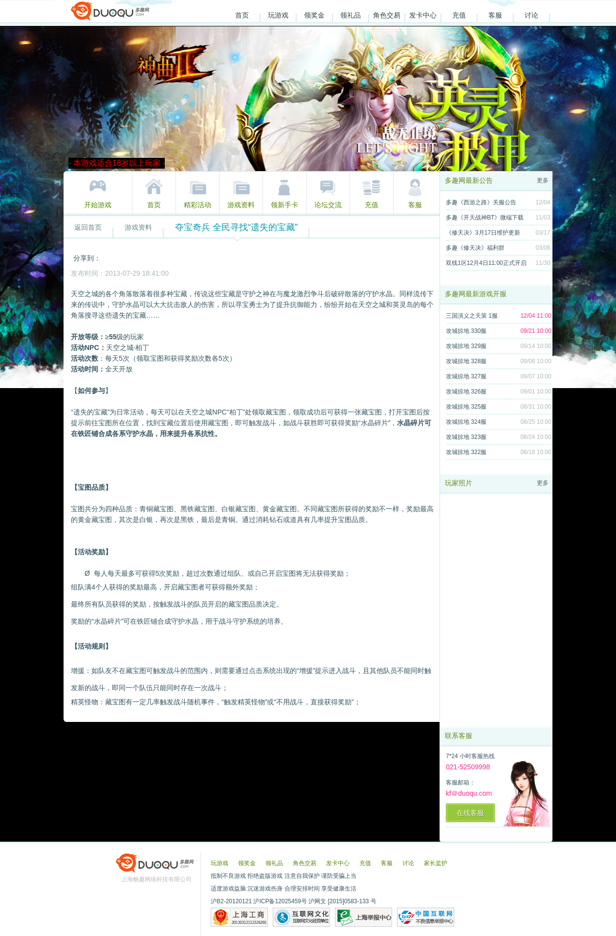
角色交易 (386, 15)
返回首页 (88, 227)
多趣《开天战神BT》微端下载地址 (485, 219)
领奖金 (314, 15)
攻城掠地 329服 (466, 346)
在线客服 (470, 813)
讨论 (531, 15)
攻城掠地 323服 (466, 437)
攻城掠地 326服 (466, 391)
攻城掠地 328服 (466, 361)
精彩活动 (197, 205)
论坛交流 (328, 205)
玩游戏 (278, 15)
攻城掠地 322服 (466, 452)
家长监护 (435, 863)
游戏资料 (241, 205)
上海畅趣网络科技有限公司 (156, 879)
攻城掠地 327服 (466, 376)
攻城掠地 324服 (466, 421)
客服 (495, 15)
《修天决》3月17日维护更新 (483, 232)
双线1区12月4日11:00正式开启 (486, 263)
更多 (543, 180)
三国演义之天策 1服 (472, 315)
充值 (459, 15)
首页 (242, 15)
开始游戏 (97, 205)
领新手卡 (284, 205)
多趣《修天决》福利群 (475, 247)
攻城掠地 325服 (466, 406)
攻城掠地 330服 (466, 330)
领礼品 (350, 15)
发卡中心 (423, 15)
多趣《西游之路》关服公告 (481, 202)
